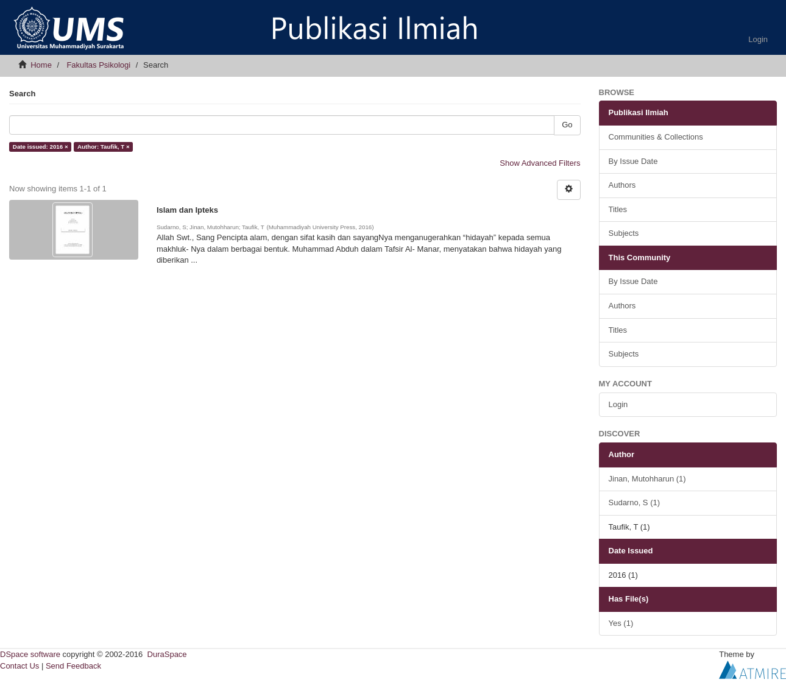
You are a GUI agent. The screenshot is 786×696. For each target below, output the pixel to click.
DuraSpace (167, 654)
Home (41, 64)
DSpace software (30, 654)
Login (618, 404)
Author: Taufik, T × (103, 146)
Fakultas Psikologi (98, 64)
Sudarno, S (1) (634, 502)
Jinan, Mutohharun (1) (647, 478)
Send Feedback (73, 665)
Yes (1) (621, 623)
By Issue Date (633, 161)
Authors (622, 185)
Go (567, 124)
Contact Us (19, 665)
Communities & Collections (656, 136)
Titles (618, 209)
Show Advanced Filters (540, 163)
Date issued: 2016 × (40, 146)
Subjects (624, 233)
